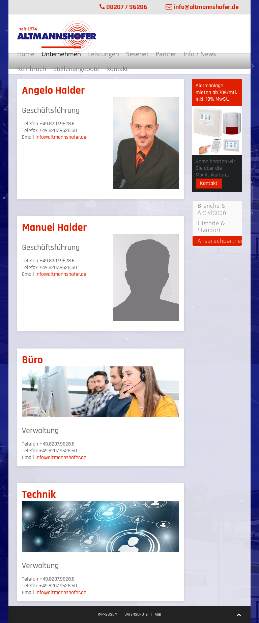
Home (25, 54)
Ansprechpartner (220, 240)
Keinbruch (31, 69)
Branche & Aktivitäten (212, 209)
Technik (39, 494)
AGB (158, 614)
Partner (165, 54)
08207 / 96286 (123, 7)
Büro (32, 360)
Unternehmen (61, 54)
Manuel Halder (54, 227)
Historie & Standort (211, 227)
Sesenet (137, 54)
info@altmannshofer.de (202, 7)
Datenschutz (136, 614)
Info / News (199, 54)
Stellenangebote (76, 69)
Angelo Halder (53, 90)
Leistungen (103, 54)
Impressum (107, 614)
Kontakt (117, 69)
